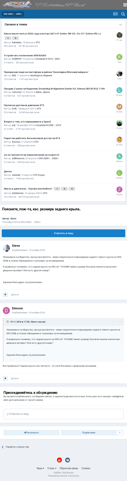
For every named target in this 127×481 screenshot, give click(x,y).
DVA (14, 108)
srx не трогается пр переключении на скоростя (31, 154)
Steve (13, 218)
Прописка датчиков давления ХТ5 (24, 105)
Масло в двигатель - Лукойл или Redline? (28, 188)
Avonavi (16, 141)
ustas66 (16, 175)
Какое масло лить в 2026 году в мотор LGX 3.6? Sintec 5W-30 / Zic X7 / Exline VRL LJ (52, 33)
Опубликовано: (28, 250)
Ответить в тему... (18, 414)
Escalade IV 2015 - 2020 (48, 59)
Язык (40, 468)
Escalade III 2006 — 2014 (48, 125)
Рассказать (31, 432)
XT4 (36, 141)
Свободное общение (41, 75)
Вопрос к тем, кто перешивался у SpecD (27, 121)
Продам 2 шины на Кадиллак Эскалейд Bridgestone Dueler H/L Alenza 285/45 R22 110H (54, 88)
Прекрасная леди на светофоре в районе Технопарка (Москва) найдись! (46, 72)
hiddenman (17, 193)
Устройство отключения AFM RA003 (25, 55)
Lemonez (17, 92)
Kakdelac (17, 42)
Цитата (15, 294)
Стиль (51, 468)
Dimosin (17, 308)
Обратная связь (69, 468)
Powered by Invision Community (63, 476)
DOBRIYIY (16, 59)
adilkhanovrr (18, 158)
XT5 (38, 42)
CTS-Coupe (39, 175)
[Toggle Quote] (8, 321)
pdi (13, 125)
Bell (14, 75)
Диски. (8, 171)
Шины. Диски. (43, 92)
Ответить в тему (63, 233)
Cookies (85, 468)
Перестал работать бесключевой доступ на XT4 (32, 138)
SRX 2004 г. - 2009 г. (49, 158)
